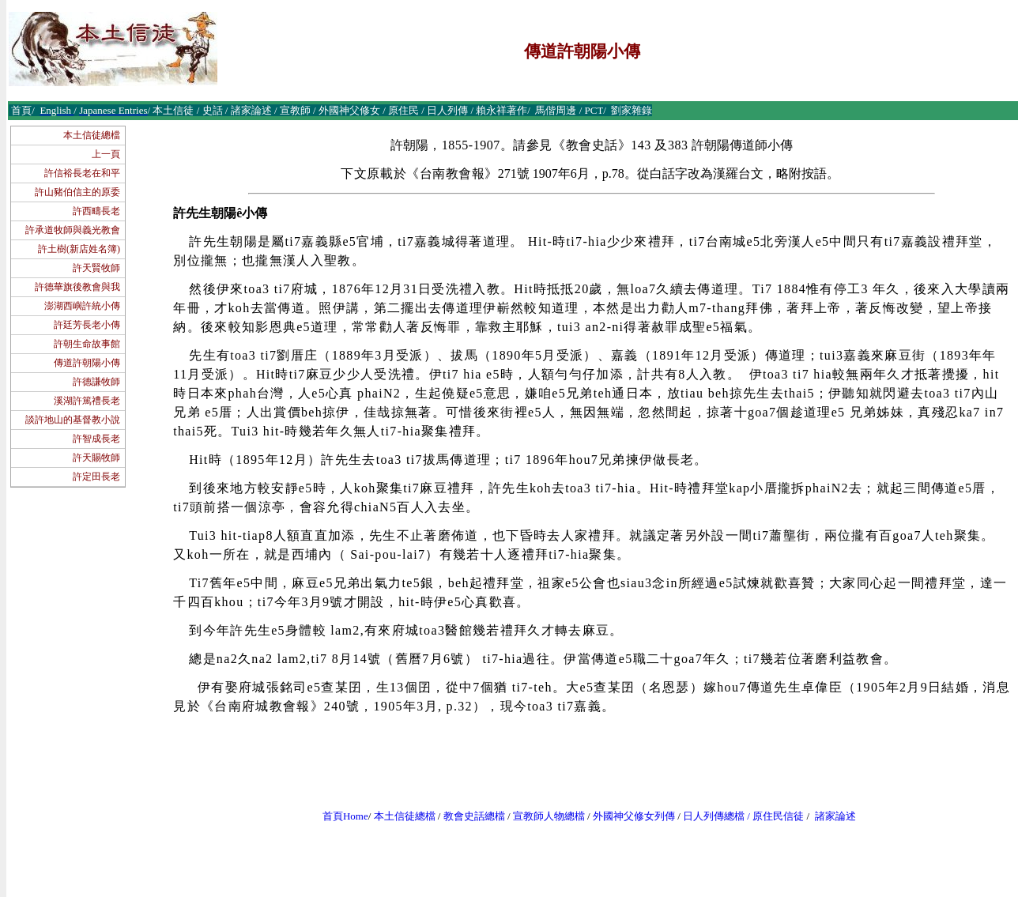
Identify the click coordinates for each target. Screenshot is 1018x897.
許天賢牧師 (96, 267)
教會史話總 (469, 816)
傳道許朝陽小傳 (87, 362)
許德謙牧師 (96, 381)
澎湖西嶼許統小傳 (82, 305)
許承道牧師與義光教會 (72, 230)
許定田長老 (96, 476)
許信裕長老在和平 (82, 173)
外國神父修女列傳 (634, 816)
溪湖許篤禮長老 (87, 400)
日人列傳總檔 (714, 816)
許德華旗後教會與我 (77, 286)
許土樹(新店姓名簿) (79, 248)
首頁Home (345, 816)
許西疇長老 (96, 211)
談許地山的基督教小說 (72, 419)
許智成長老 (96, 438)
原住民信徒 (778, 816)
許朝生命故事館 (87, 343)
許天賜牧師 (96, 457)
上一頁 (106, 154)
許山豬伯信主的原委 (77, 192)
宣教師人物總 (544, 816)
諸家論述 (835, 816)
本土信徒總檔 (91, 135)
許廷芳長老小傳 (87, 324)
